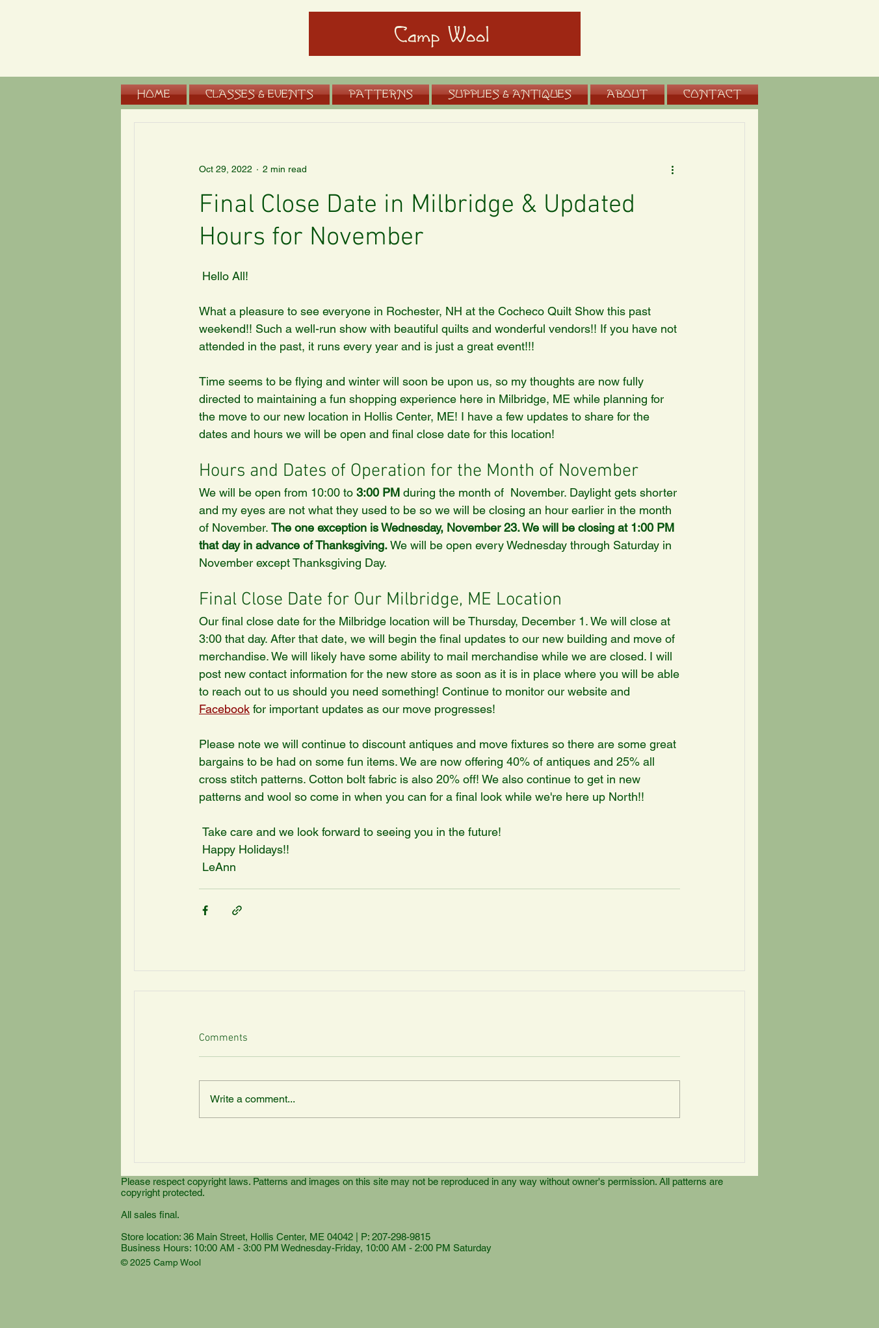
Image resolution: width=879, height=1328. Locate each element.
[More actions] (672, 169)
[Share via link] (237, 910)
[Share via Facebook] (205, 910)
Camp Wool (442, 35)
